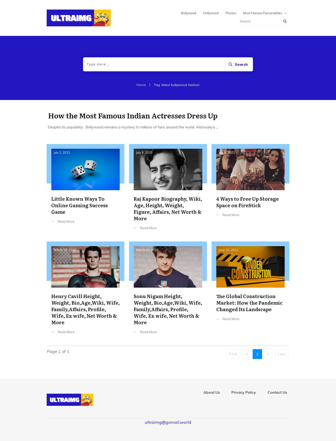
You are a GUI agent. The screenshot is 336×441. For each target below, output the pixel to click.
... (217, 127)
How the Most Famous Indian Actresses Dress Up (132, 115)
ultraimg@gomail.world (168, 422)
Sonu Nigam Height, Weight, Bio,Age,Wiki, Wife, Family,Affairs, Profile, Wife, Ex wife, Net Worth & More (168, 291)
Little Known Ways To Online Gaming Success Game (85, 190)
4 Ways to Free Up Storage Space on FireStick (250, 190)
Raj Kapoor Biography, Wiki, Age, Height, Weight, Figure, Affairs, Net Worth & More (168, 190)
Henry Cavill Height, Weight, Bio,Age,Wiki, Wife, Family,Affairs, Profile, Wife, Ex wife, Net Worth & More (85, 291)
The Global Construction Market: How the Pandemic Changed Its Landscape (250, 291)
